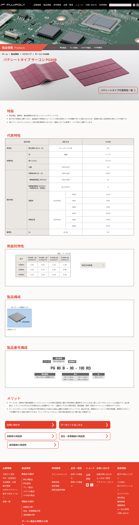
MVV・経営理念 (9, 468)
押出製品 (27, 474)
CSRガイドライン (10, 480)
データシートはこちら (65, 424)
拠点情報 (6, 476)
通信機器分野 (29, 505)
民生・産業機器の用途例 (66, 435)
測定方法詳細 (87, 265)
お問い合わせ (91, 4)
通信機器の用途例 (106, 435)
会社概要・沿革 (9, 472)
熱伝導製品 (28, 470)
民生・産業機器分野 (31, 501)
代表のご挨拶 (8, 464)
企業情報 (37, 4)
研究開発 (57, 4)
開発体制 (55, 472)
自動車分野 (28, 497)
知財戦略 (55, 476)
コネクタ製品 (28, 481)
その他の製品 (29, 485)
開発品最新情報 (58, 480)
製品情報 (47, 4)
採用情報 (103, 4)
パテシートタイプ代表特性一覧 (113, 90)
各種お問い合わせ (104, 464)
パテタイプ (27, 54)
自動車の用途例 (16, 435)
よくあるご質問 (103, 468)
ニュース (79, 4)
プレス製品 (28, 478)
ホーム (5, 54)
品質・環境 (68, 4)
